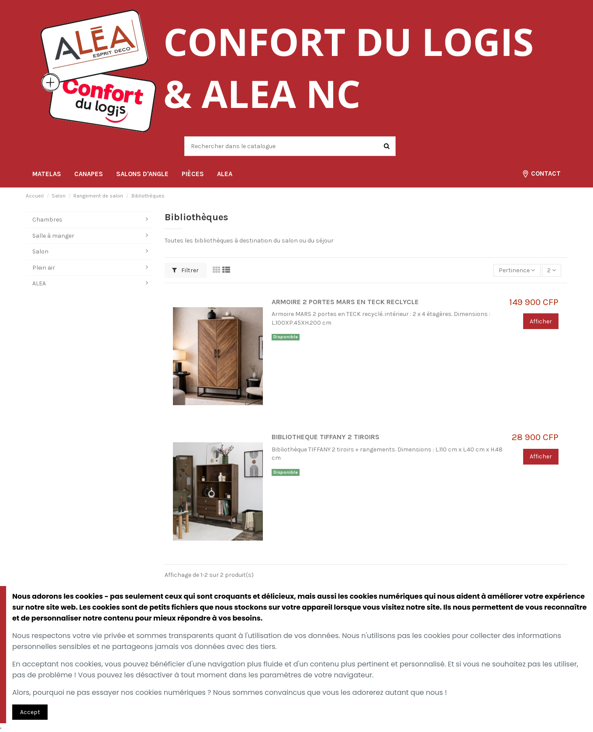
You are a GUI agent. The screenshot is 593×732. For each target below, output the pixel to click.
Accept (30, 712)
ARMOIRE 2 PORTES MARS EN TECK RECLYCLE (345, 302)
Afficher (541, 321)
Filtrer (185, 270)
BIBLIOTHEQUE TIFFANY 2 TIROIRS (325, 437)
